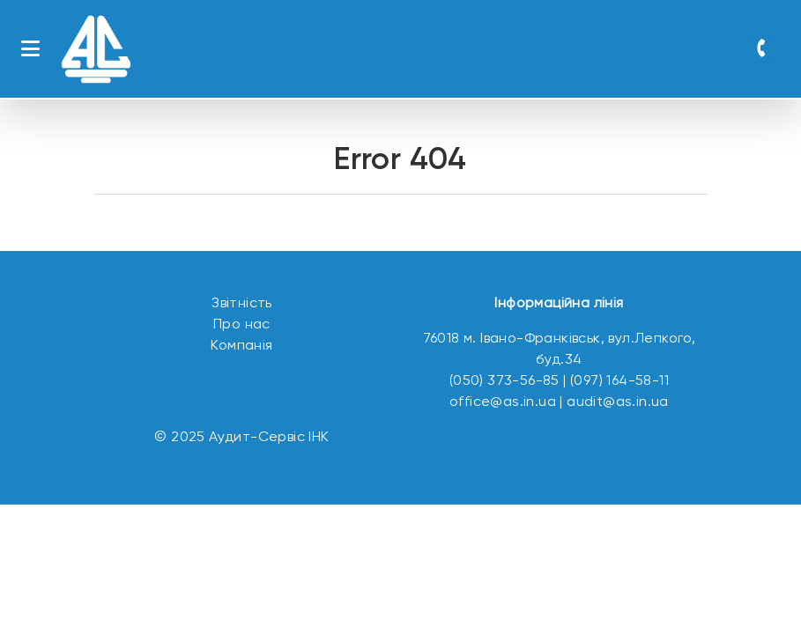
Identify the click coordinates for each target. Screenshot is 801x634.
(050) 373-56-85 (504, 381)
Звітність (241, 304)
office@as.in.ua (502, 402)
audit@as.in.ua (618, 402)
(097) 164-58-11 (619, 381)
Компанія (241, 346)
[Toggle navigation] (30, 49)
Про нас (242, 325)
